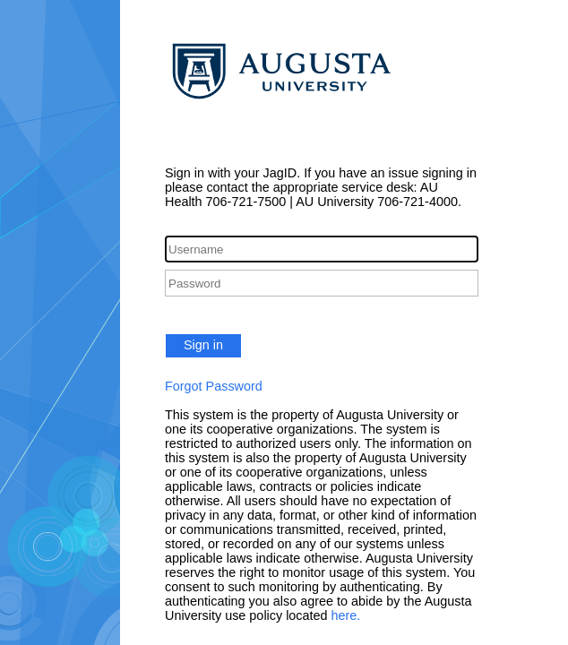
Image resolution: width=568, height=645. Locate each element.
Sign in (203, 345)
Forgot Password (213, 386)
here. (346, 615)
